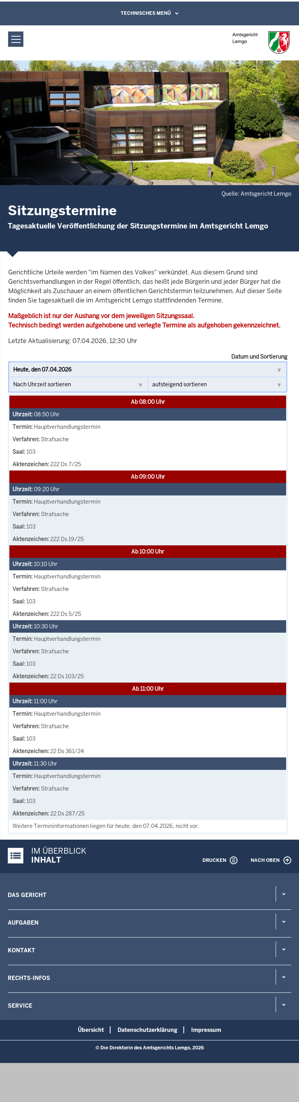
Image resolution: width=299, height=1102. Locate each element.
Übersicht (91, 1029)
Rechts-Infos (29, 978)
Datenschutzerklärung (148, 1029)
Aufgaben (23, 922)
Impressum (206, 1029)
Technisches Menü (146, 13)
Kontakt (21, 950)
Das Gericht (27, 895)
